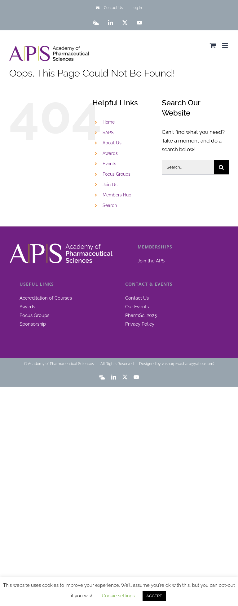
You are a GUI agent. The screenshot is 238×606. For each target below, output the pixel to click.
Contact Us (137, 298)
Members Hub (117, 194)
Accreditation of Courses (46, 298)
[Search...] (188, 167)
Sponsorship (33, 324)
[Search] (221, 167)
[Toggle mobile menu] (225, 45)
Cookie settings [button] (118, 596)
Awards (110, 153)
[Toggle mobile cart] (213, 45)
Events (109, 163)
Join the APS (151, 261)
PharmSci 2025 (141, 315)
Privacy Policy (139, 324)
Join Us (110, 184)
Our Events (137, 307)
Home (109, 122)
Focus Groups (116, 174)
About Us (112, 142)
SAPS (108, 132)
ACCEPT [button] (154, 596)
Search (110, 205)
